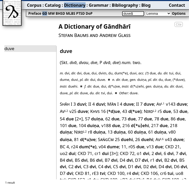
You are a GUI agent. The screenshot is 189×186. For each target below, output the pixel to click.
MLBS (70, 13)
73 (129, 119)
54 (67, 119)
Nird (150, 111)
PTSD (80, 13)
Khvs (95, 111)
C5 (119, 166)
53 (180, 111)
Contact (177, 5)
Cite (178, 24)
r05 (136, 147)
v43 (174, 139)
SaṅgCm (106, 139)
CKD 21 (172, 147)
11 (123, 147)
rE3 (98, 173)
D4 (126, 160)
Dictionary (75, 5)
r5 (164, 111)
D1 (134, 166)
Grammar (98, 5)
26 (144, 139)
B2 (170, 160)
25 (124, 139)
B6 (96, 160)
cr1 (102, 153)
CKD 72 (127, 153)
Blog (146, 5)
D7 (141, 160)
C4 (104, 166)
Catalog (53, 5)
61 (157, 132)
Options (178, 13)
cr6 (166, 173)
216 (135, 125)
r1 (156, 160)
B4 (66, 160)
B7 (111, 160)
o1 (143, 153)
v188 (110, 125)
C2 (74, 166)
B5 (81, 160)
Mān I (113, 104)
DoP (89, 13)
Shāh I (66, 104)
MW (51, 13)
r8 (96, 132)
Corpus (34, 5)
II (89, 104)
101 (68, 125)
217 (159, 125)
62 (112, 119)
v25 (78, 111)
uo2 (67, 153)
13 (117, 132)
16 (110, 111)
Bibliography (125, 5)
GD (44, 13)
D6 (180, 166)
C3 (89, 166)
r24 (83, 147)
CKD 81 (82, 173)
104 (89, 125)
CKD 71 (85, 153)
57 (94, 119)
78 (161, 119)
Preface (34, 13)
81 (85, 139)
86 (178, 119)
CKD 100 (115, 173)
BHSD (60, 13)
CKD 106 (149, 173)
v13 (155, 147)
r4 (132, 173)
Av (160, 104)
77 (145, 119)
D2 (149, 166)
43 (132, 111)
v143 (176, 104)
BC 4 (64, 147)
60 (137, 132)
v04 (109, 147)
